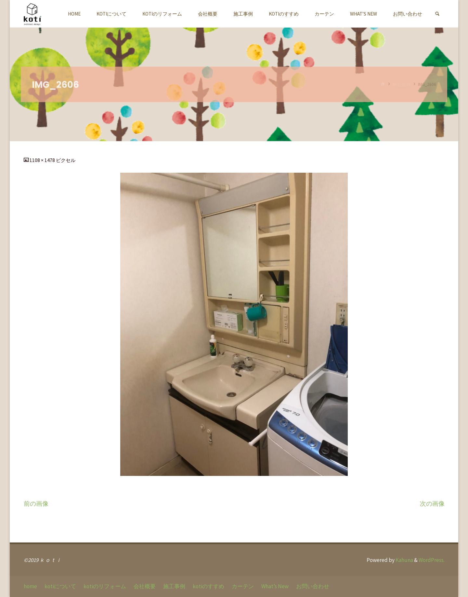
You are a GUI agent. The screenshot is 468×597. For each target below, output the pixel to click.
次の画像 (432, 503)
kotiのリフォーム (105, 586)
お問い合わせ (312, 586)
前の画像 (36, 503)
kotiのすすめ (208, 586)
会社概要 (145, 586)
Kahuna (404, 560)
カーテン (243, 586)
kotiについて (60, 586)
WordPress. (432, 560)
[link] (437, 14)
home (30, 586)
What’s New (275, 586)
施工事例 (174, 586)
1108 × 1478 (43, 160)
